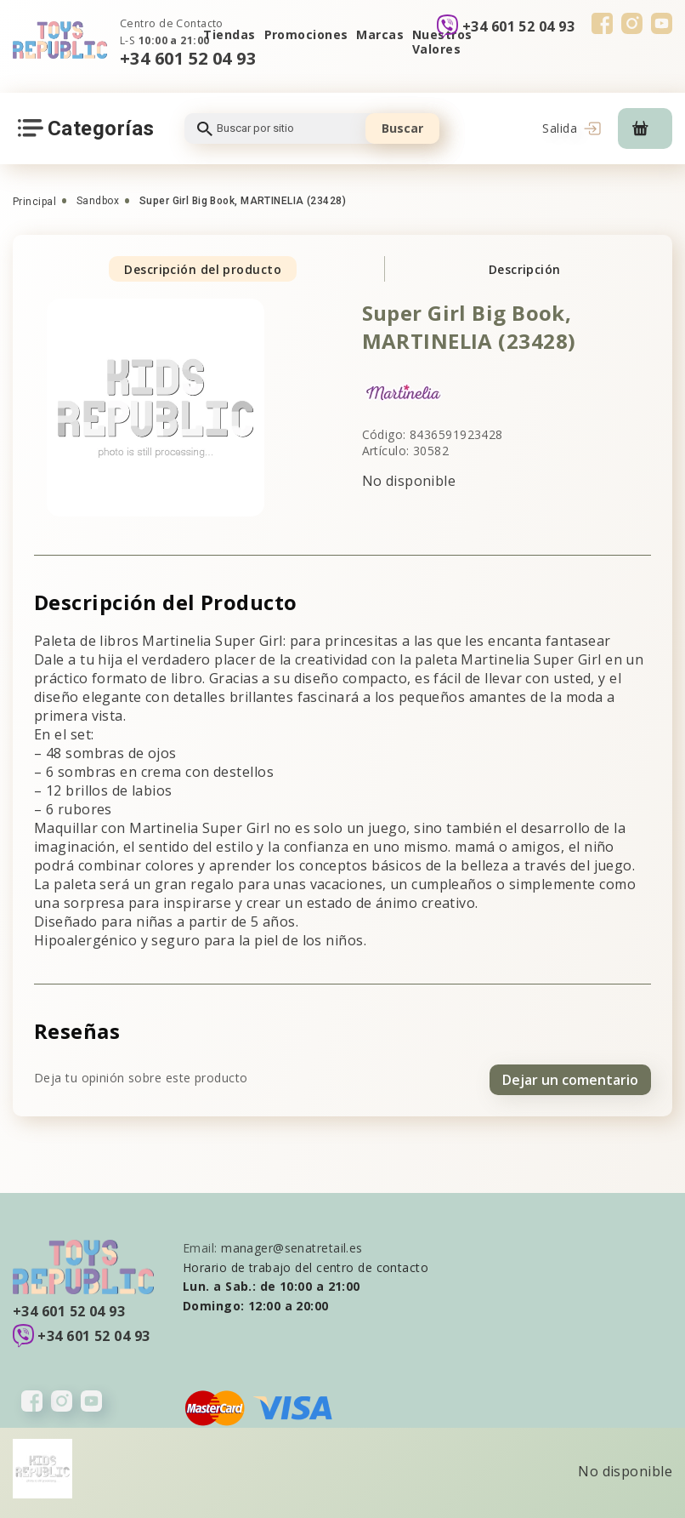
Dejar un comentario (570, 1076)
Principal (34, 202)
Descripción (525, 269)
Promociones (306, 34)
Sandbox (97, 201)
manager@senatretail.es (292, 1245)
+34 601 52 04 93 (188, 58)
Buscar (402, 128)
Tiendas (229, 34)
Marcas (380, 34)
